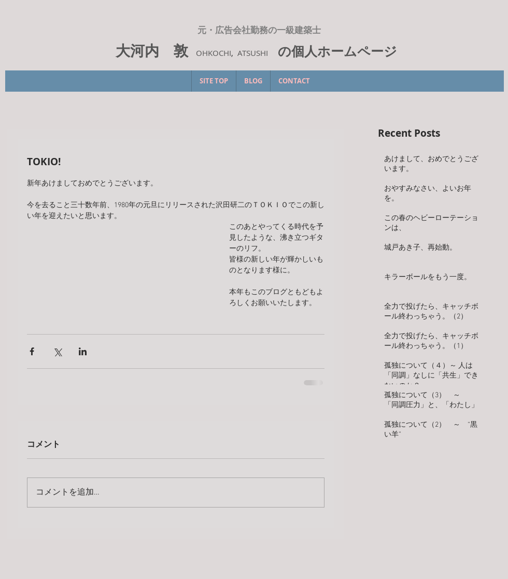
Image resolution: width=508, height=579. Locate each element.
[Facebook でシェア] (32, 351)
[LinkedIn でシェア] (83, 351)
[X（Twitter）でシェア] (57, 351)
